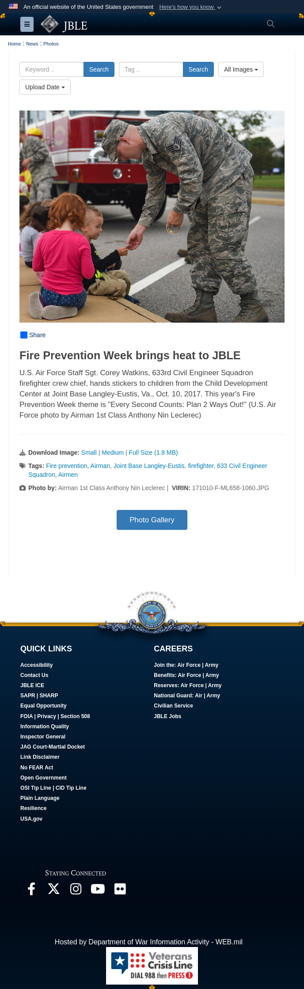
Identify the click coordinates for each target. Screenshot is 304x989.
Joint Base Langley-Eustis (149, 465)
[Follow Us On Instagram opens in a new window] (76, 891)
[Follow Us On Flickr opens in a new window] (120, 891)
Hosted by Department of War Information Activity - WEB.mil (149, 942)
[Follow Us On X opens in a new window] (53, 891)
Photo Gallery (152, 520)
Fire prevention (66, 465)
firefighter (201, 465)
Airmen (68, 474)
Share (33, 335)
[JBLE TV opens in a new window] (98, 891)
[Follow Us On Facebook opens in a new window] (31, 891)
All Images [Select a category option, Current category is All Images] (241, 69)
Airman (100, 465)
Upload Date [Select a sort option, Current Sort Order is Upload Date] (45, 87)
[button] (191, 7)
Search (99, 69)
